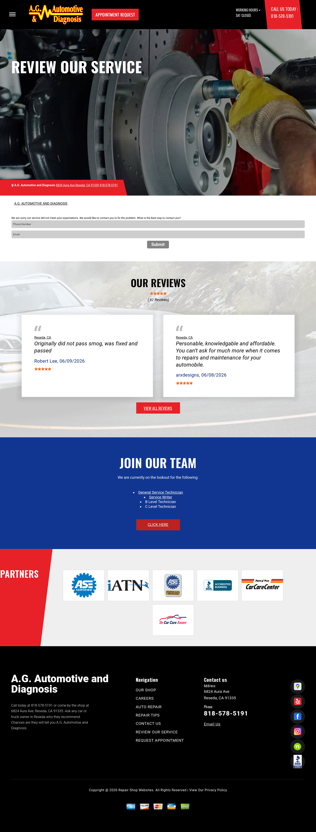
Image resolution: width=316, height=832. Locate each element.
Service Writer (160, 497)
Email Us (212, 724)
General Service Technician (160, 492)
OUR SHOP (146, 690)
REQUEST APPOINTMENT (160, 740)
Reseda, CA (42, 338)
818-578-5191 (282, 16)
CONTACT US (148, 723)
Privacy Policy (216, 790)
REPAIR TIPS (148, 715)
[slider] (158, 293)
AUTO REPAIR (149, 706)
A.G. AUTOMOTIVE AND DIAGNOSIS (40, 204)
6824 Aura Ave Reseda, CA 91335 (77, 185)
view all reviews (158, 408)
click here (158, 524)
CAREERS (145, 698)
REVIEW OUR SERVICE (157, 732)
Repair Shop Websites (136, 790)
